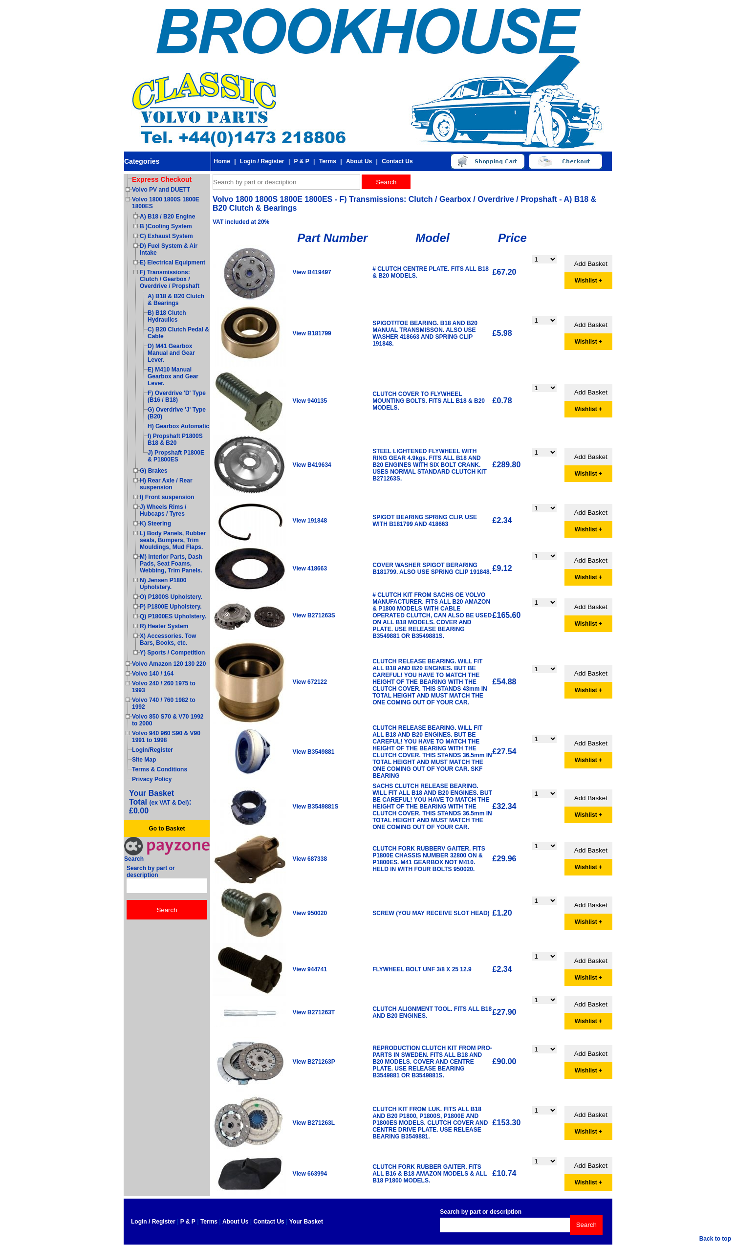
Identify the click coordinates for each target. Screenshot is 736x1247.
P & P (301, 161)
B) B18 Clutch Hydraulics (167, 316)
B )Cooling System (166, 226)
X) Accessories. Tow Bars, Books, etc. (168, 639)
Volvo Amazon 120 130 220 (169, 663)
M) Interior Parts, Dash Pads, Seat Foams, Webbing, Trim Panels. (171, 563)
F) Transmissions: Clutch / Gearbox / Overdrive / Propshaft (169, 279)
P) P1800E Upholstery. (171, 606)
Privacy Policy (152, 779)
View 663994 (310, 1173)
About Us (359, 161)
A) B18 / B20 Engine (167, 216)
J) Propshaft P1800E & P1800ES (176, 456)
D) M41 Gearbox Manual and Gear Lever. (171, 353)
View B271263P (314, 1061)
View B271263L (314, 1122)
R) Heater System (164, 626)
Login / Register (262, 161)
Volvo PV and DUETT (161, 189)
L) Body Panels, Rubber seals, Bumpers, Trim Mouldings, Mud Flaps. (173, 540)
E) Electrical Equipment (172, 262)
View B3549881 (314, 751)
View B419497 (312, 272)
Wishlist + (588, 280)
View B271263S (314, 615)
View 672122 (310, 681)
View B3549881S (316, 806)
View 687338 (310, 858)
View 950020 (310, 913)
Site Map (144, 759)
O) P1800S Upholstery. (171, 596)
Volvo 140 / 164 (152, 673)
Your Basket (306, 1221)
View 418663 (310, 568)
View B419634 (312, 464)
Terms (327, 161)
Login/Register (152, 749)
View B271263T (314, 1012)
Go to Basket (167, 828)
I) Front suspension (167, 497)
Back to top (715, 1238)
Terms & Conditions (159, 769)
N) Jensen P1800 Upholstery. (163, 584)
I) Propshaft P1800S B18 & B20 (175, 439)
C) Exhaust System (166, 236)
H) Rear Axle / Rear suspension (166, 484)
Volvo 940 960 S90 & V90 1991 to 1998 (166, 737)
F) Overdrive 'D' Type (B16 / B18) (177, 396)
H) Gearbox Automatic (178, 426)
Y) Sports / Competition (172, 652)
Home (222, 161)
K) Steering (155, 523)
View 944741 (310, 969)
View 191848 (310, 520)
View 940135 (310, 400)
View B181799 (312, 333)
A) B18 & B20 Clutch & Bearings (176, 299)
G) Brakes (154, 470)
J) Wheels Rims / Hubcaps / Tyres (163, 510)
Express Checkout (162, 179)
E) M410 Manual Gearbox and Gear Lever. (173, 376)
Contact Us (397, 161)
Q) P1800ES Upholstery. (173, 616)
